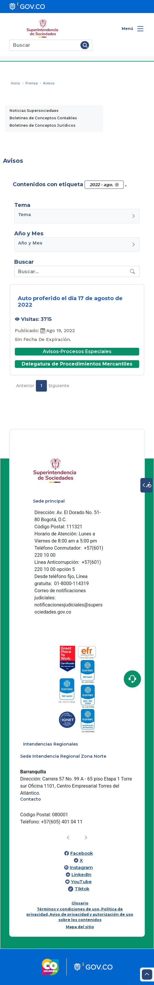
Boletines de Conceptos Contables (43, 118)
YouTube (81, 881)
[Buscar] (43, 45)
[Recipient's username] (71, 271)
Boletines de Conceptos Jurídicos (42, 125)
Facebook (81, 853)
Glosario (80, 903)
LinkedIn (81, 874)
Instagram (81, 867)
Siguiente (58, 385)
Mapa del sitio (80, 927)
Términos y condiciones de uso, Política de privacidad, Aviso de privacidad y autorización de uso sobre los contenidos (79, 914)
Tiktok (82, 888)
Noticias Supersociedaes (33, 110)
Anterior (25, 385)
